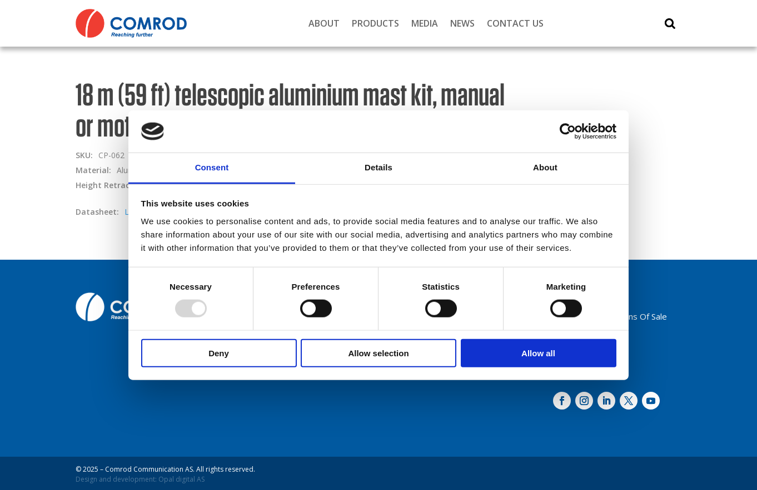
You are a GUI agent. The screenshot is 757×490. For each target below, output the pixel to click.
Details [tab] (378, 167)
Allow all (538, 352)
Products (375, 23)
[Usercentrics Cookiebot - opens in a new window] (567, 131)
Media (424, 23)
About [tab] (545, 167)
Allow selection (378, 352)
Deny (218, 352)
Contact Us (515, 23)
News (462, 23)
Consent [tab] (212, 167)
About (324, 23)
